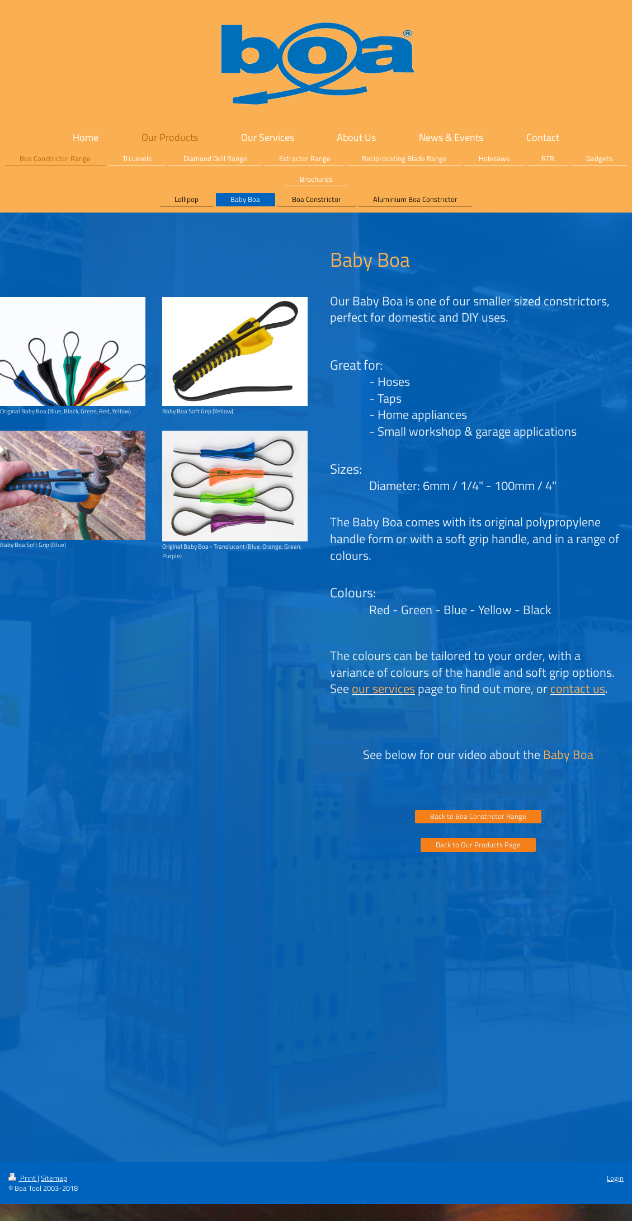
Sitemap (54, 1178)
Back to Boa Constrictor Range (478, 816)
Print (22, 1178)
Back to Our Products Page (478, 844)
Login (615, 1178)
